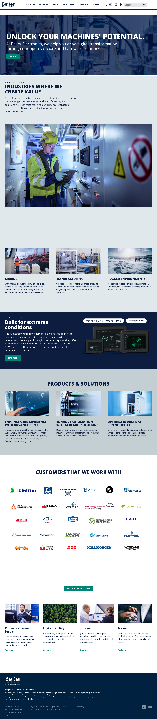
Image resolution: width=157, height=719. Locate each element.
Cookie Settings (79, 707)
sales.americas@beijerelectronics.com (46, 709)
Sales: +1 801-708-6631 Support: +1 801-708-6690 (50, 707)
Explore (13, 56)
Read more (13, 357)
